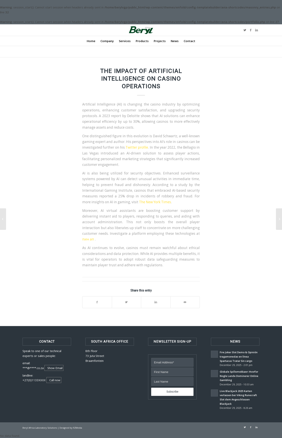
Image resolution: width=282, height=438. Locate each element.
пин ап (88, 239)
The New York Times (155, 202)
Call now (54, 380)
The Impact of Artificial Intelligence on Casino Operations (141, 79)
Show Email (54, 368)
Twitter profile (137, 147)
